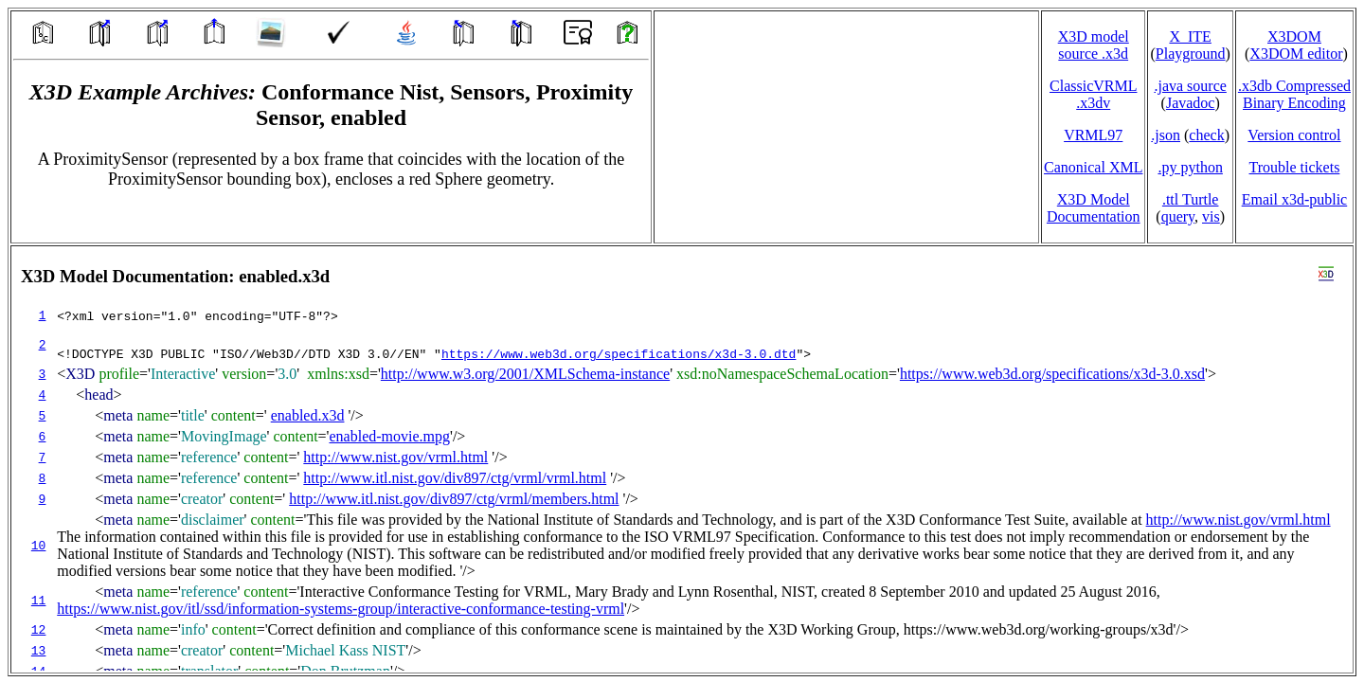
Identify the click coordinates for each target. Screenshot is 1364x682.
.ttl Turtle (1190, 199)
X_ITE (1190, 36)
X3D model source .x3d (1093, 45)
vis (1211, 216)
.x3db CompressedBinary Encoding (1294, 94)
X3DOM (1294, 36)
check (1206, 135)
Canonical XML (1093, 167)
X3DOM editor (1295, 53)
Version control (1293, 135)
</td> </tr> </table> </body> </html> (682, 459)
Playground (1191, 53)
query (1177, 216)
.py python (1190, 167)
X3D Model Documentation (1093, 207)
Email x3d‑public (1295, 199)
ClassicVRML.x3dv (1093, 94)
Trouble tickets (1294, 167)
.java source (1190, 86)
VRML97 (1093, 135)
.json (1165, 135)
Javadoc (1190, 103)
